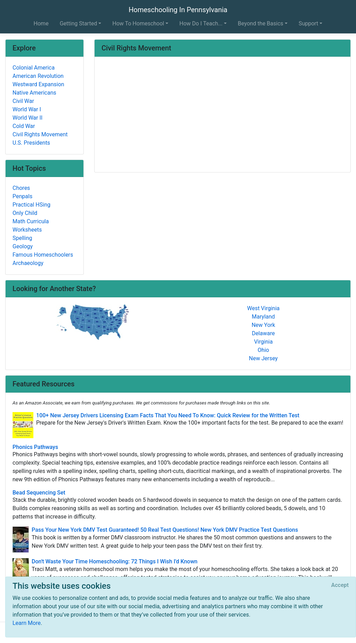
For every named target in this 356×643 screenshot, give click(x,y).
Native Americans (34, 92)
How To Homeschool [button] (138, 23)
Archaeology (28, 263)
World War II (27, 117)
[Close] (340, 585)
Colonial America (34, 67)
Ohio (263, 350)
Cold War (24, 126)
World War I (27, 109)
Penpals (22, 196)
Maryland (263, 316)
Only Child (25, 213)
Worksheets (27, 229)
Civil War (23, 101)
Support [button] (308, 23)
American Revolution (38, 76)
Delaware (263, 333)
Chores (21, 188)
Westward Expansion (38, 84)
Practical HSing (31, 204)
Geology (23, 246)
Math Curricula (31, 221)
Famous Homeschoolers (43, 254)
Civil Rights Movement (40, 134)
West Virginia (263, 308)
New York (263, 325)
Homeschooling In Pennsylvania (178, 10)
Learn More (27, 623)
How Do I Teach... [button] (200, 23)
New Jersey (263, 358)
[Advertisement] (222, 115)
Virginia (263, 341)
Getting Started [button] (78, 23)
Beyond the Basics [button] (260, 23)
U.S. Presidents (31, 142)
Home (41, 23)
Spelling (22, 238)
